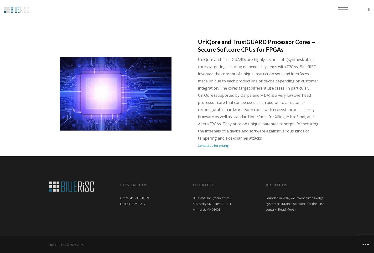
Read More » (286, 209)
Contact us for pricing (213, 145)
